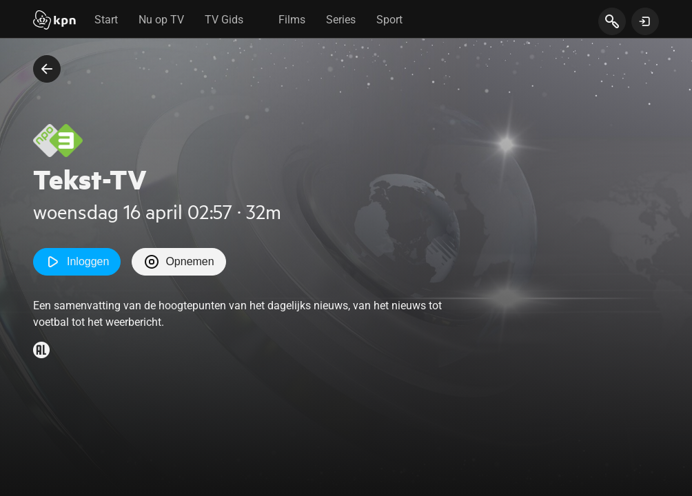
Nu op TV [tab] (161, 19)
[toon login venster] (645, 21)
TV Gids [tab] (224, 19)
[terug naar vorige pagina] (47, 69)
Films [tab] (291, 19)
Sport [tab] (389, 19)
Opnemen (178, 261)
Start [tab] (106, 19)
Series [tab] (341, 19)
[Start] (54, 21)
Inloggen (77, 261)
